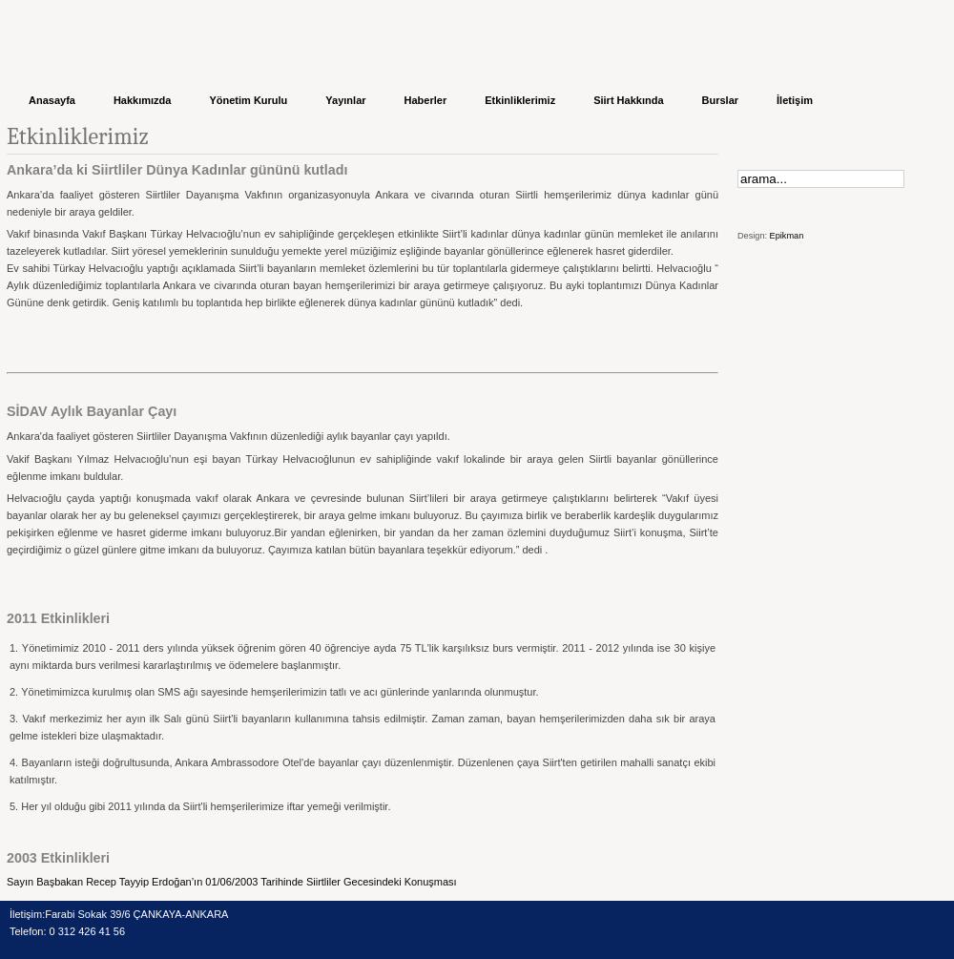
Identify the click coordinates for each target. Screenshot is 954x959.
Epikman (787, 235)
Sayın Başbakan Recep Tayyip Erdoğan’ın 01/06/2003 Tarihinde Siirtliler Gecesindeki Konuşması (232, 881)
